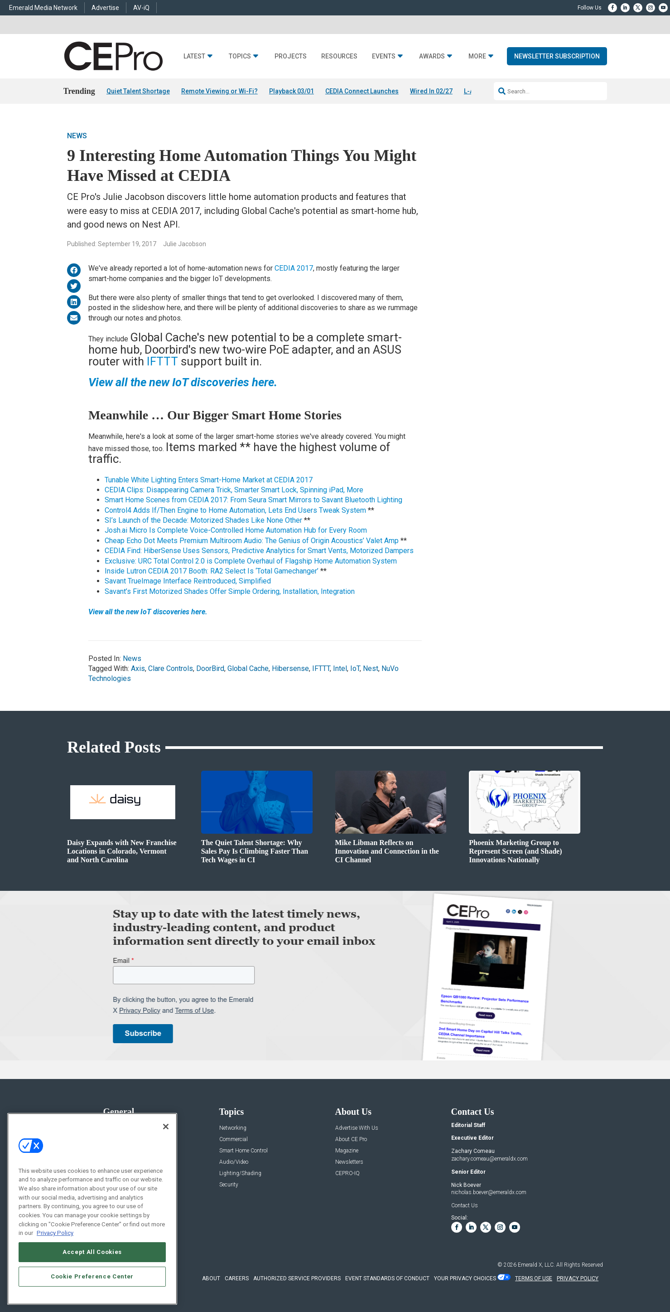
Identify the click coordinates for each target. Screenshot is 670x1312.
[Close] (166, 1127)
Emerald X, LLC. (536, 1265)
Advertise (105, 8)
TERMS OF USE (533, 1278)
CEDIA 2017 (294, 268)
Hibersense (290, 668)
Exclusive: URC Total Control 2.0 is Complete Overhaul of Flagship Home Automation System (251, 561)
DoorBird (210, 668)
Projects (291, 56)
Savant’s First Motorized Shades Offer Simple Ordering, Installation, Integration (230, 591)
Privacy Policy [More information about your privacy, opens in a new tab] (55, 1232)
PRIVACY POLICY (577, 1278)
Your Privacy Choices (465, 1278)
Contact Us (464, 1205)
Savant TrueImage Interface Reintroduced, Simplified (188, 581)
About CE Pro (351, 1139)
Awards (432, 56)
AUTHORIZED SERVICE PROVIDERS (297, 1278)
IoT (355, 668)
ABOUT (211, 1278)
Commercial (233, 1139)
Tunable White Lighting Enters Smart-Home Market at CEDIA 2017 (209, 480)
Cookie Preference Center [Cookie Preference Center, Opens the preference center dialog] (92, 1276)
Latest (194, 56)
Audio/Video (233, 1162)
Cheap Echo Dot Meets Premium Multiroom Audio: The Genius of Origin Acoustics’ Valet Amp (252, 540)
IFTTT (164, 361)
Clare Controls (170, 668)
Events (383, 56)
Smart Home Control (243, 1151)
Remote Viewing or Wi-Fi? (219, 91)
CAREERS (237, 1278)
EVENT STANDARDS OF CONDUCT (387, 1278)
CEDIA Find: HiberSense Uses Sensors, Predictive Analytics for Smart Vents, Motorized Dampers (259, 550)
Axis (138, 668)
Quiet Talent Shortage (138, 91)
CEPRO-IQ (347, 1173)
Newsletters (349, 1162)
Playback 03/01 (291, 91)
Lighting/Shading (240, 1173)
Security (228, 1185)
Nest (370, 668)
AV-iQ (141, 8)
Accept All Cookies (92, 1252)
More (477, 56)
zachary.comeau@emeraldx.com (489, 1159)
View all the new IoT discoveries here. (147, 611)
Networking (232, 1128)
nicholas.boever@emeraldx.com (488, 1192)
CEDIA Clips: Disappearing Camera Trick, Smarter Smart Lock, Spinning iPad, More (234, 490)
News (77, 135)
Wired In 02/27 (431, 91)
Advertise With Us (356, 1128)
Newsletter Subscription (557, 56)
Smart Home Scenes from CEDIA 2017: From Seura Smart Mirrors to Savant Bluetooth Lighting (253, 500)
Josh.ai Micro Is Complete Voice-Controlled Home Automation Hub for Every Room (236, 530)
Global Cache (248, 668)
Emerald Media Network (43, 8)
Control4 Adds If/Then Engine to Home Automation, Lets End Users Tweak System (235, 510)
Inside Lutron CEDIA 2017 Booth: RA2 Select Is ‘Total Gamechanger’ (211, 571)
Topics (240, 56)
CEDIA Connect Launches (362, 91)
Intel (340, 668)
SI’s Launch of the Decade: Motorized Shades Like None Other (203, 520)
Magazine (346, 1151)
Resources (339, 56)
